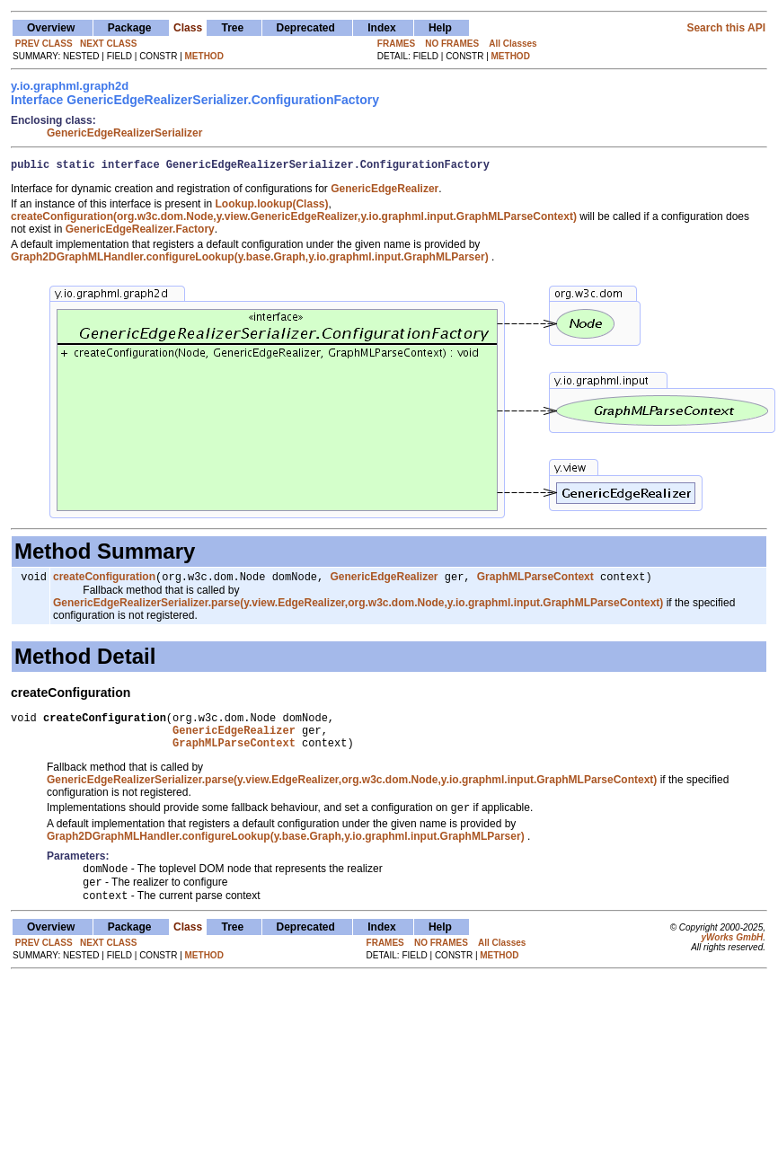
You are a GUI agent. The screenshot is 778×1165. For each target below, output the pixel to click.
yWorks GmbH (732, 957)
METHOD (204, 56)
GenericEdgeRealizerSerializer (124, 133)
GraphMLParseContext (535, 581)
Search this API (725, 28)
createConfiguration (104, 581)
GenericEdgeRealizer (384, 581)
